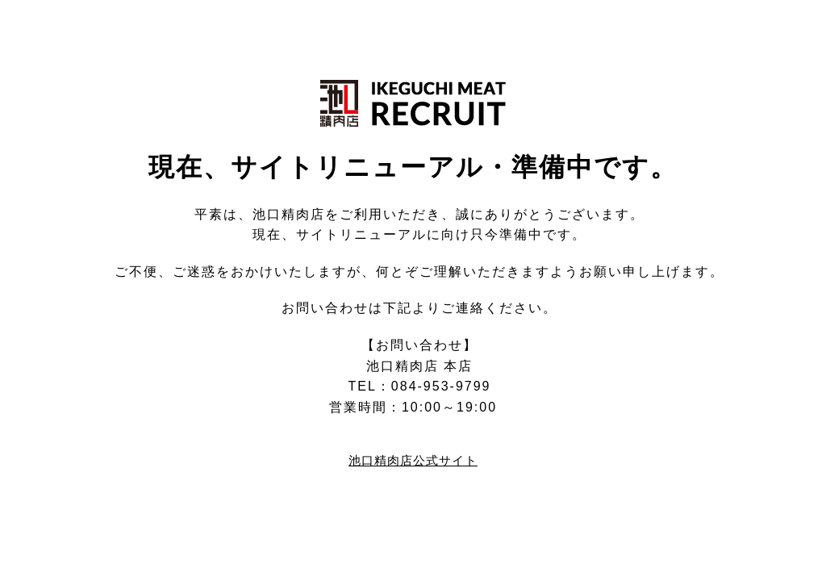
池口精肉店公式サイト (413, 460)
